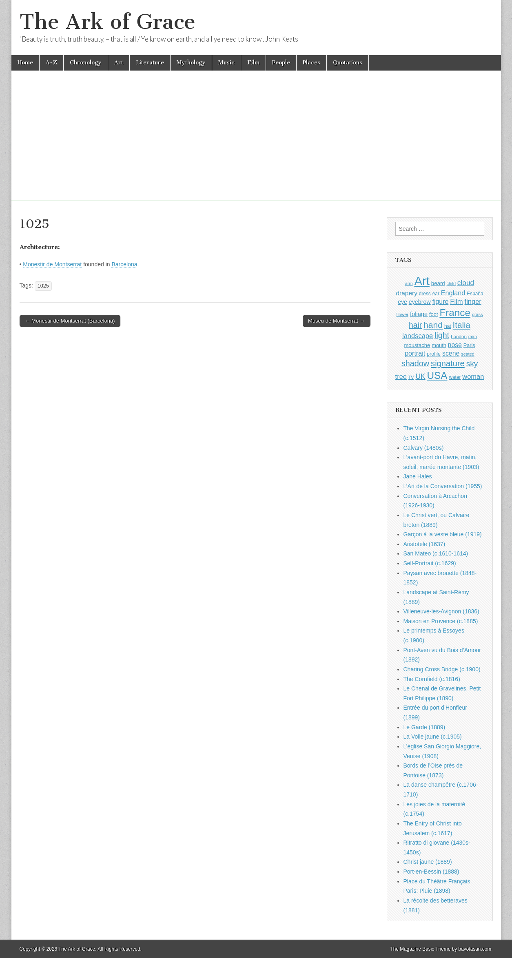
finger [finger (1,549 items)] (473, 301)
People (281, 62)
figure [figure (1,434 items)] (440, 301)
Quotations (347, 62)
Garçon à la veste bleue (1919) (442, 534)
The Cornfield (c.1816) (431, 679)
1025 (43, 286)
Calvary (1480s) (423, 448)
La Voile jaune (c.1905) (432, 736)
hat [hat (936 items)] (447, 326)
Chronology (86, 62)
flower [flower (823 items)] (402, 314)
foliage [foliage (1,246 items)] (419, 314)
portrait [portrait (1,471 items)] (415, 353)
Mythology (191, 62)
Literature (150, 62)
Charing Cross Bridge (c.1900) (442, 669)
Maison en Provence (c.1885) (440, 621)
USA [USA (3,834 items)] (437, 375)
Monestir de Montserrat (52, 264)
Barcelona (124, 264)
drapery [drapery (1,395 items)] (406, 293)
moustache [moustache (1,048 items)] (417, 345)
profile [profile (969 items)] (434, 354)
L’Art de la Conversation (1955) (442, 486)
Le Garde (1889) (424, 727)
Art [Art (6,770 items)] (421, 281)
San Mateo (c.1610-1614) (435, 553)
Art (118, 62)
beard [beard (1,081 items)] (438, 283)
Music (226, 62)
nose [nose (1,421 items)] (455, 344)
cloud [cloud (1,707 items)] (465, 283)
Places (311, 62)
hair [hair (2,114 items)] (415, 325)
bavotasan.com (475, 949)
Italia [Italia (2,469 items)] (461, 325)
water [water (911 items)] (455, 377)
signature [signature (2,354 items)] (448, 363)
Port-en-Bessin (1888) (431, 871)
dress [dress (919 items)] (425, 293)
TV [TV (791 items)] (411, 377)
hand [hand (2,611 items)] (433, 325)
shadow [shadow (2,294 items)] (415, 363)
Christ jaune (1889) (427, 861)
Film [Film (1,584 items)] (456, 301)
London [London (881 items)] (459, 336)
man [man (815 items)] (472, 336)
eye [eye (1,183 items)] (402, 302)
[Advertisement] (256, 144)
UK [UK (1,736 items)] (420, 376)
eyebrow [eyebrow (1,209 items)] (420, 302)
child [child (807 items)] (451, 283)
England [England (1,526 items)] (453, 292)
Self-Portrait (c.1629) (429, 563)
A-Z (51, 62)
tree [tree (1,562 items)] (401, 376)
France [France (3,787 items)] (454, 312)
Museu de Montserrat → (336, 321)
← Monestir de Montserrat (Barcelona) (70, 321)
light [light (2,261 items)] (441, 335)
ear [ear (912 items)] (435, 293)
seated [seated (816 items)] (467, 354)
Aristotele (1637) (424, 544)
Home (25, 62)
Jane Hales (417, 476)
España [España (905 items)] (475, 293)
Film (253, 62)
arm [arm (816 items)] (409, 283)
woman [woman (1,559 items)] (473, 376)
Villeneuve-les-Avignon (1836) (441, 611)
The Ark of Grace (107, 21)
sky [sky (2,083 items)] (472, 363)
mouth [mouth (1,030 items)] (439, 345)
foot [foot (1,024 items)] (433, 314)
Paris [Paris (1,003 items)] (469, 345)
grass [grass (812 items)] (477, 314)
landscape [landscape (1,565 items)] (417, 335)
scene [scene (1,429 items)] (450, 353)
